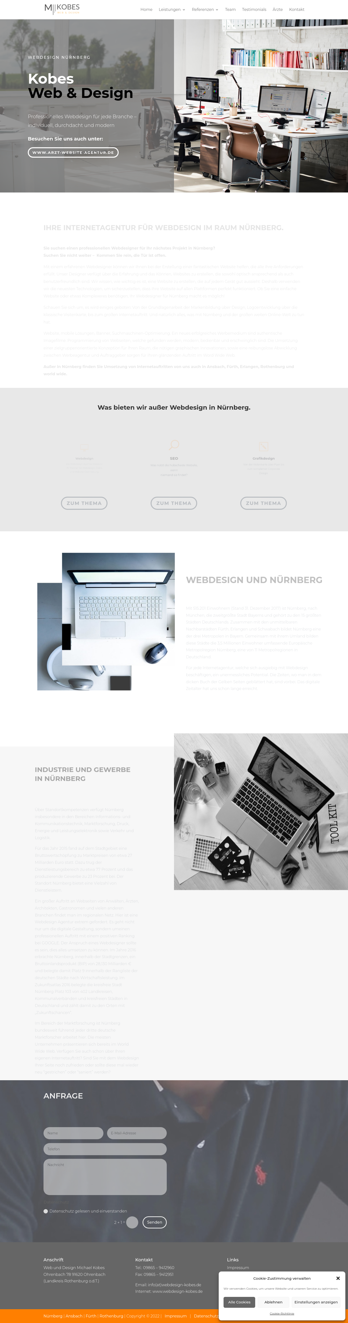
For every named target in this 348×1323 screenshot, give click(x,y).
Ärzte (278, 10)
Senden (154, 1222)
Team (230, 10)
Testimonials (254, 10)
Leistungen (170, 10)
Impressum (238, 1267)
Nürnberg (54, 1316)
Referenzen (203, 10)
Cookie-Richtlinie (282, 1313)
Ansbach (74, 1316)
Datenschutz (206, 1316)
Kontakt (296, 10)
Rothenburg (111, 1316)
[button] (338, 1278)
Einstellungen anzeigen (316, 1302)
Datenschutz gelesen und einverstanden (85, 1211)
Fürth (91, 1316)
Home (146, 10)
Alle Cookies (239, 1302)
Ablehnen (274, 1302)
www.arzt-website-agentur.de (73, 151)
